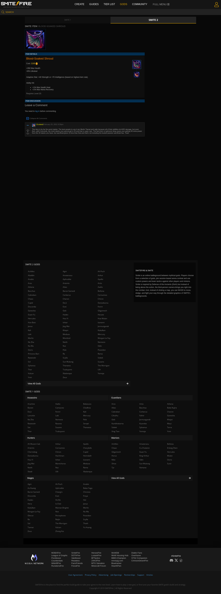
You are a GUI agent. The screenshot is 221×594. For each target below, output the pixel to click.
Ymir (30, 377)
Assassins (32, 397)
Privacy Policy (90, 575)
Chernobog (32, 452)
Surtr (169, 463)
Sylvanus (31, 365)
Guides (94, 4)
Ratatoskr (32, 357)
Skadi (30, 471)
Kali (29, 330)
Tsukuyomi (67, 369)
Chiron (100, 299)
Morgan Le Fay (104, 338)
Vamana (142, 467)
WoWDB (115, 553)
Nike (113, 459)
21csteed (39, 124)
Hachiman (59, 455)
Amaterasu (67, 275)
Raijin (57, 519)
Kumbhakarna (118, 423)
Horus (114, 455)
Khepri (65, 330)
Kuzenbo (143, 423)
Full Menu (161, 4)
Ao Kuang (32, 488)
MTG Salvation (98, 563)
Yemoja (101, 373)
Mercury (101, 334)
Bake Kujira (172, 407)
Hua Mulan (102, 318)
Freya (85, 496)
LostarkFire (96, 555)
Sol (29, 361)
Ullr (99, 369)
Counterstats (57, 560)
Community (139, 4)
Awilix (100, 287)
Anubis (31, 279)
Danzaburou (103, 303)
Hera (30, 503)
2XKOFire (95, 560)
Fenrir (100, 306)
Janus (30, 326)
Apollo (100, 279)
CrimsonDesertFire (139, 560)
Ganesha (32, 310)
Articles (149, 575)
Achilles (31, 271)
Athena (31, 287)
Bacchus (31, 291)
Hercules (32, 318)
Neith (65, 342)
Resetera (75, 560)
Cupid (30, 303)
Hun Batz (32, 322)
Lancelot (31, 415)
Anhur (100, 275)
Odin (100, 346)
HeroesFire (96, 553)
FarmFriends (77, 563)
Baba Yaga (87, 488)
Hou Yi (65, 318)
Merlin (30, 338)
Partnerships (129, 575)
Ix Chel (58, 503)
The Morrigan (103, 365)
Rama (100, 353)
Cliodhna (87, 407)
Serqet (86, 423)
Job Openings (116, 575)
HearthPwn (116, 566)
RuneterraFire (57, 566)
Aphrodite (67, 279)
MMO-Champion (118, 558)
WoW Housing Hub (119, 555)
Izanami (101, 322)
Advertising (103, 575)
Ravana (58, 423)
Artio (100, 283)
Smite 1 (67, 20)
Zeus (65, 377)
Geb (64, 310)
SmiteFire (75, 553)
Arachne (31, 404)
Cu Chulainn (144, 448)
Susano (101, 361)
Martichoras (60, 463)
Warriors (115, 438)
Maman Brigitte (62, 507)
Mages (30, 478)
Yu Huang (87, 527)
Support (140, 575)
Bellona (101, 291)
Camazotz (59, 407)
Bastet (30, 407)
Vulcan (31, 373)
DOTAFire (75, 555)
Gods (123, 4)
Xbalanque (67, 373)
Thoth (85, 523)
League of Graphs (59, 555)
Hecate (101, 314)
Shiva (114, 463)
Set (29, 427)
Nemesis (101, 342)
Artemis (66, 283)
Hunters (31, 438)
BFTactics (95, 558)
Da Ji (65, 303)
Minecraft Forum (98, 566)
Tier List (109, 4)
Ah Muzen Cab (34, 444)
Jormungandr (103, 326)
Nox (57, 511)
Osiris (30, 350)
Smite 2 (153, 20)
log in (37, 111)
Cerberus (67, 295)
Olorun (30, 515)
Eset (64, 306)
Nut (64, 346)
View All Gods (78, 383)
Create (79, 4)
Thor (30, 369)
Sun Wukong (68, 361)
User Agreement (75, 575)
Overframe (136, 555)
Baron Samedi (69, 291)
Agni (65, 271)
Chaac (30, 299)
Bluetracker (116, 563)
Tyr (113, 467)
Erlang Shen (172, 448)
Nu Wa (31, 346)
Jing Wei (66, 326)
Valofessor (76, 558)
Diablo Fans (136, 553)
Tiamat (31, 527)
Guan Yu (31, 314)
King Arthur (144, 455)
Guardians (116, 397)
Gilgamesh (102, 310)
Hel (84, 500)
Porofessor (56, 558)
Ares (30, 283)
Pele (64, 350)
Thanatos (67, 365)
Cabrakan (32, 295)
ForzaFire (75, 566)
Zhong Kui (59, 531)
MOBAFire (56, 553)
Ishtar (65, 322)
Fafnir (141, 415)
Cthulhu (115, 415)
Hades (65, 314)
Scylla (65, 357)
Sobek (100, 357)
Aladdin (31, 275)
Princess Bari (33, 353)
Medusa (66, 334)
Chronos (86, 492)
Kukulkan (101, 330)
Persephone (60, 515)
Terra (169, 427)
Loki (29, 334)
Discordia (32, 306)
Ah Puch (101, 271)
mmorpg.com (117, 560)
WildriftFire (56, 563)
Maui (169, 423)
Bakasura (87, 404)
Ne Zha (31, 342)
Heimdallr (87, 455)
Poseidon (102, 350)
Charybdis (87, 448)
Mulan (170, 455)
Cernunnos (102, 295)
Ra (64, 353)
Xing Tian (115, 431)
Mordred (66, 338)
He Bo (58, 500)
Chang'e (58, 492)
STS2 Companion (139, 558)
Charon (66, 299)
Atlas (65, 287)
